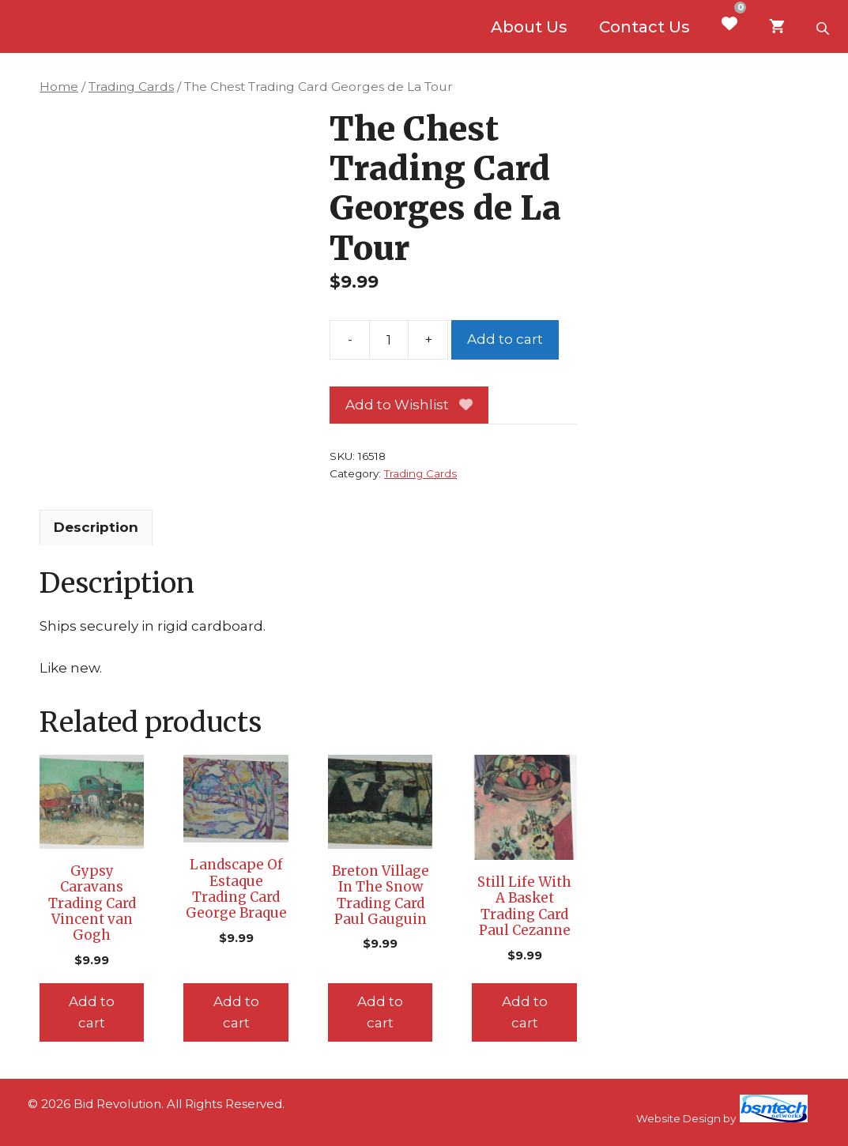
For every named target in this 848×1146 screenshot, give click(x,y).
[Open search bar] (824, 27)
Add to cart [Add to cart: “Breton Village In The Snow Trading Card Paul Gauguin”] (380, 1012)
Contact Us (644, 26)
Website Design (678, 1118)
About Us (529, 26)
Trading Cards (131, 86)
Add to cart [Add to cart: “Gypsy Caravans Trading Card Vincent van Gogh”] (92, 1012)
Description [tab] (96, 527)
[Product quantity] (389, 340)
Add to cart (505, 339)
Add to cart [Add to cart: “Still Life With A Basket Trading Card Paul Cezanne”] (525, 1012)
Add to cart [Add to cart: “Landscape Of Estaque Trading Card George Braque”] (236, 1012)
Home (59, 86)
